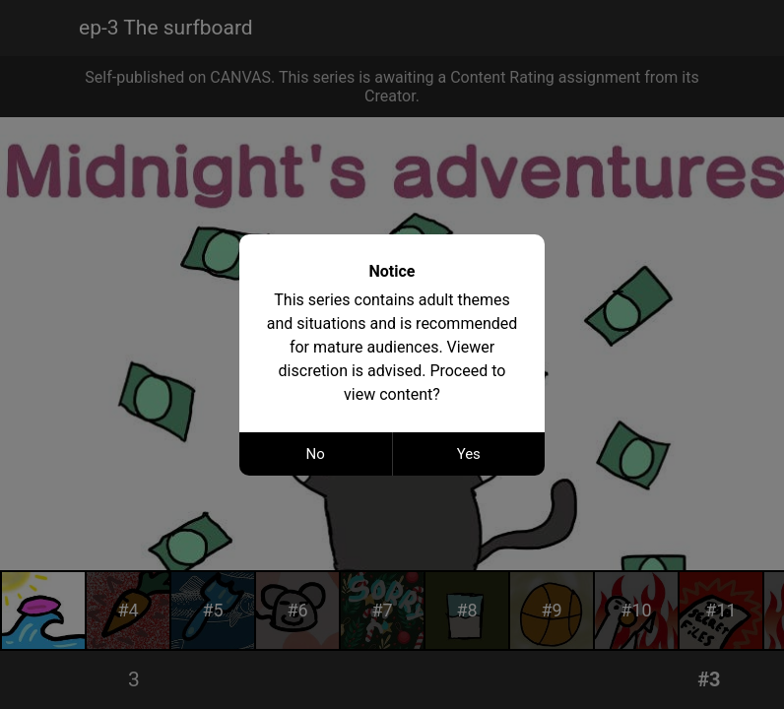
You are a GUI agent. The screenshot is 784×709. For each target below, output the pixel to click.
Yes (469, 454)
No (315, 454)
